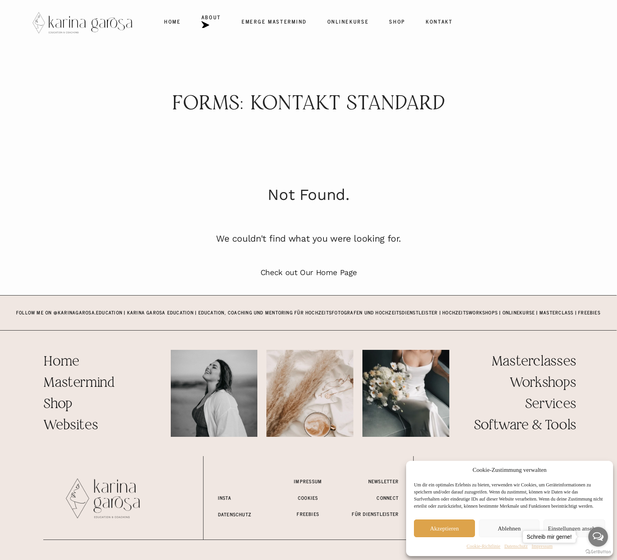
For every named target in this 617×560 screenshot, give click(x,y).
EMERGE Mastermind (274, 21)
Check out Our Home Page (308, 272)
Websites (70, 425)
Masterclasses (533, 362)
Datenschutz (516, 546)
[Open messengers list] (598, 537)
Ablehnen (509, 528)
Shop (397, 21)
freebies (308, 514)
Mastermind (78, 383)
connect (388, 498)
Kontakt (439, 21)
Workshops (543, 383)
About (211, 21)
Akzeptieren (444, 528)
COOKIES (308, 498)
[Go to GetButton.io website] (598, 551)
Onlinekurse (348, 21)
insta (224, 498)
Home (172, 21)
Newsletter (383, 481)
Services (550, 404)
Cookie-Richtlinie (484, 546)
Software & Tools (525, 425)
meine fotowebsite (242, 481)
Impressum (308, 481)
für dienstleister (375, 514)
